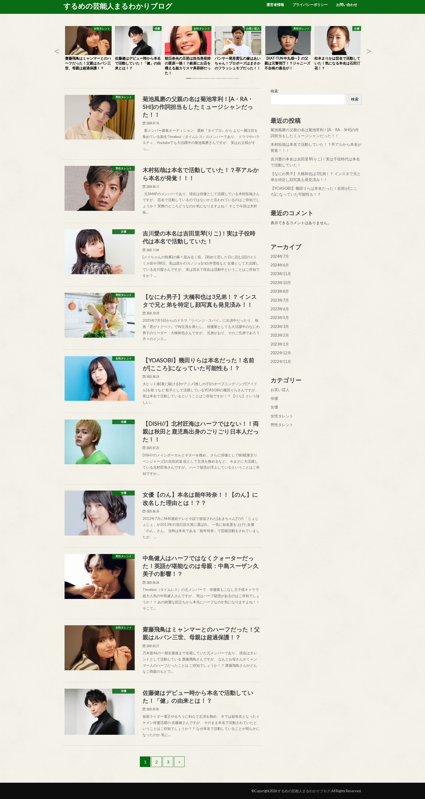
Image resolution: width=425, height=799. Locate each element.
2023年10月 (281, 282)
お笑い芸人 (280, 389)
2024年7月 (280, 256)
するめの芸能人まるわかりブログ (117, 6)
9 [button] (236, 80)
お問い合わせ (346, 4)
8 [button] (230, 80)
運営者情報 (275, 4)
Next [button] (368, 51)
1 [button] (188, 80)
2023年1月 (280, 343)
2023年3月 (280, 326)
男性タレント (282, 424)
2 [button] (194, 80)
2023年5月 (280, 317)
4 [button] (206, 80)
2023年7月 (280, 300)
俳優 (274, 398)
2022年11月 (281, 361)
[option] (88, 50)
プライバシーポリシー (310, 4)
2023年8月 (280, 291)
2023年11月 (281, 273)
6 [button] (218, 80)
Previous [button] (56, 51)
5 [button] (212, 80)
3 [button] (200, 80)
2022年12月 (281, 352)
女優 (274, 407)
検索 (274, 91)
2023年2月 (280, 335)
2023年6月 (280, 309)
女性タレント (282, 416)
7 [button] (224, 80)
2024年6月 (280, 265)
